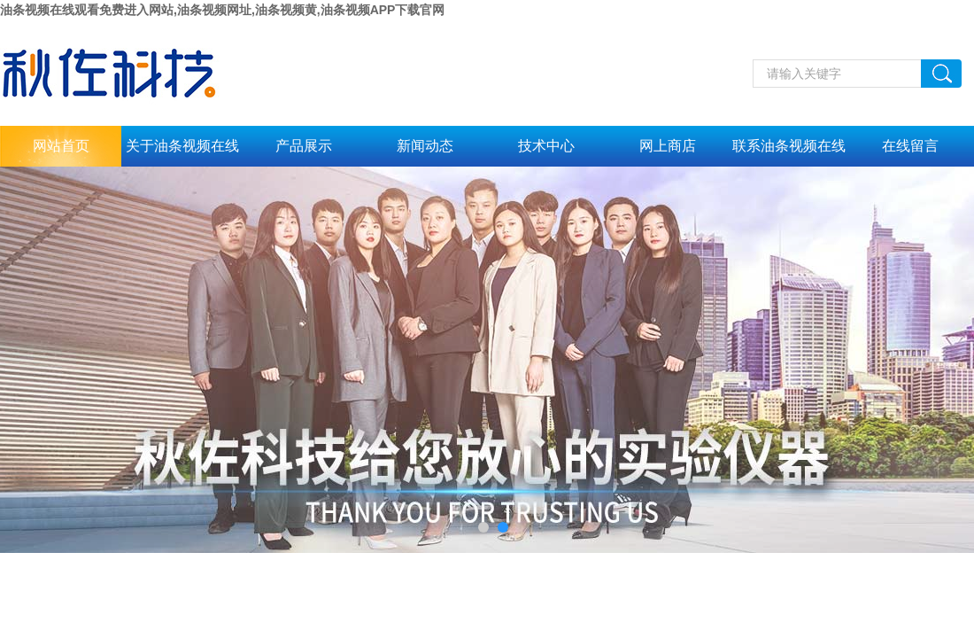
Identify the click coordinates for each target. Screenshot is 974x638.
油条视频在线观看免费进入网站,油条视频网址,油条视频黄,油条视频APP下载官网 (222, 10)
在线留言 (910, 145)
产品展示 (303, 145)
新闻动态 (425, 145)
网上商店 (667, 145)
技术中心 (546, 145)
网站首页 (61, 145)
